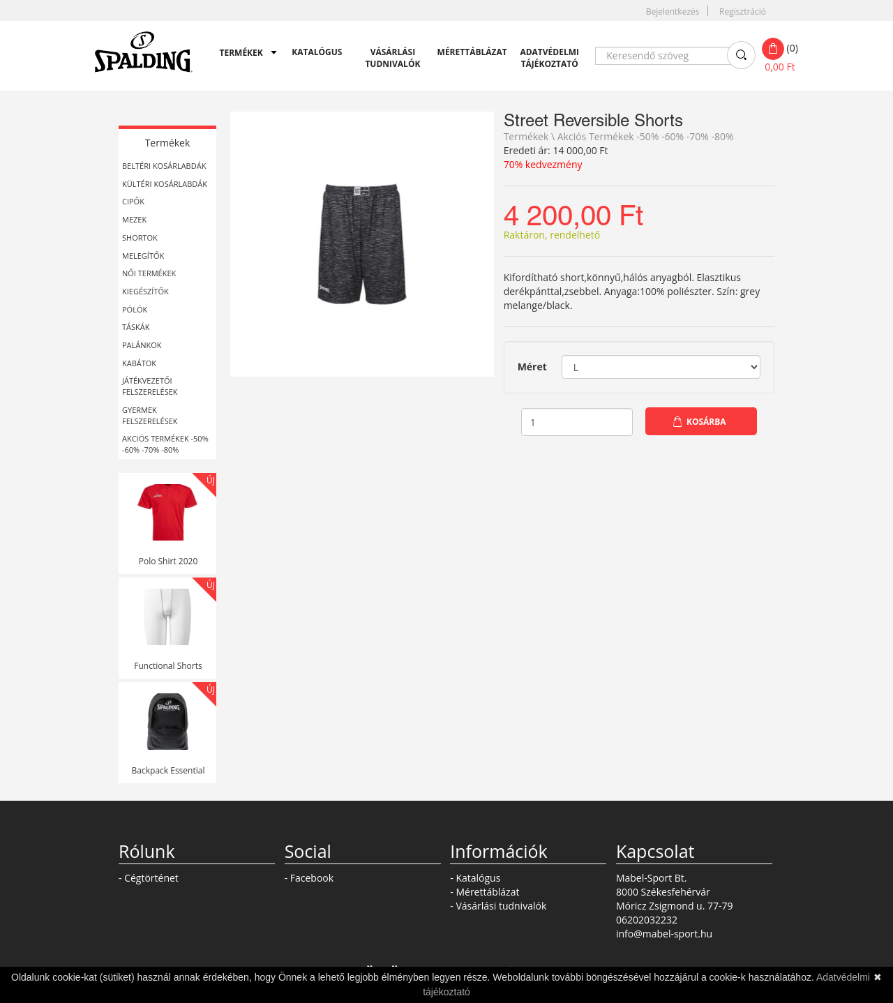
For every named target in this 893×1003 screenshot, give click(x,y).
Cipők (133, 201)
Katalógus (317, 52)
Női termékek (149, 273)
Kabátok (139, 363)
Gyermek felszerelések (150, 415)
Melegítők (143, 255)
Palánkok (142, 345)
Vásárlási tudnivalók (392, 58)
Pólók (134, 309)
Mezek (134, 219)
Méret (532, 366)
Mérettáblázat (468, 52)
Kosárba (706, 422)
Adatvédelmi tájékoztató (549, 58)
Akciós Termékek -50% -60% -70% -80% (165, 444)
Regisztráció (742, 11)
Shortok (140, 237)
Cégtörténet (151, 877)
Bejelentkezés (673, 11)
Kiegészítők (145, 291)
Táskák (135, 327)
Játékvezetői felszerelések (150, 386)
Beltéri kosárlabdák (164, 165)
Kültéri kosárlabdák (164, 184)
